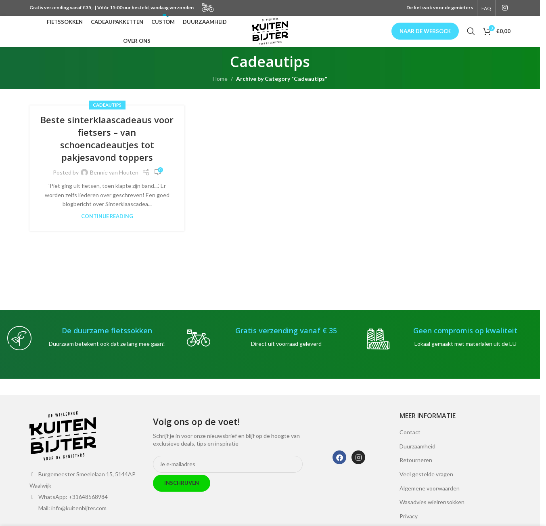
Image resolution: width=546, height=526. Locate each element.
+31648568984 (88, 506)
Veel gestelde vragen (426, 483)
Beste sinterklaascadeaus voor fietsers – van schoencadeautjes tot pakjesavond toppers (107, 148)
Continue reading (107, 226)
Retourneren (416, 470)
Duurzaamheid (417, 455)
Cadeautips (107, 114)
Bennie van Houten (114, 182)
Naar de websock (425, 36)
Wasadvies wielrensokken (432, 511)
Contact (410, 441)
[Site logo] (270, 35)
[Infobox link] (90, 348)
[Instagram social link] (505, 8)
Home (220, 88)
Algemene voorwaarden (430, 497)
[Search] (471, 36)
